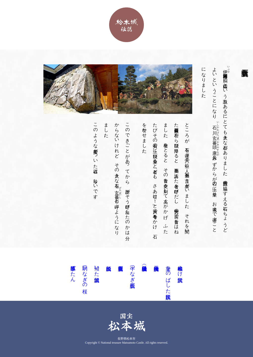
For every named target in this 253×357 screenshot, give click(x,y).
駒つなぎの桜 (85, 273)
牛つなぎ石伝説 (132, 271)
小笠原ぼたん (73, 271)
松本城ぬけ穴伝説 (180, 268)
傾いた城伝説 (96, 268)
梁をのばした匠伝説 (168, 276)
